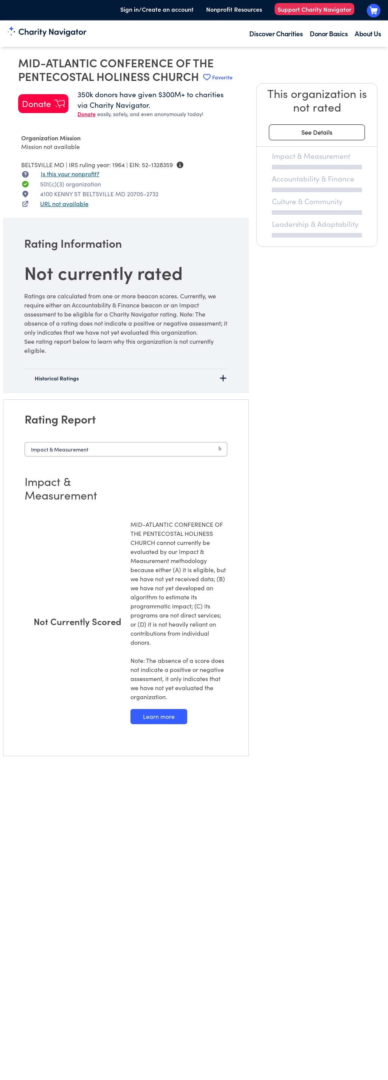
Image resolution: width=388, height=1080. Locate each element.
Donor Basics (329, 33)
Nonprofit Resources (234, 9)
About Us (368, 33)
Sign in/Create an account (157, 9)
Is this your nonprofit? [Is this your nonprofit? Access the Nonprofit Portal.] (70, 174)
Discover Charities (276, 33)
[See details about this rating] (317, 132)
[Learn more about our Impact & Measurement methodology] (158, 716)
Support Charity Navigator (314, 9)
